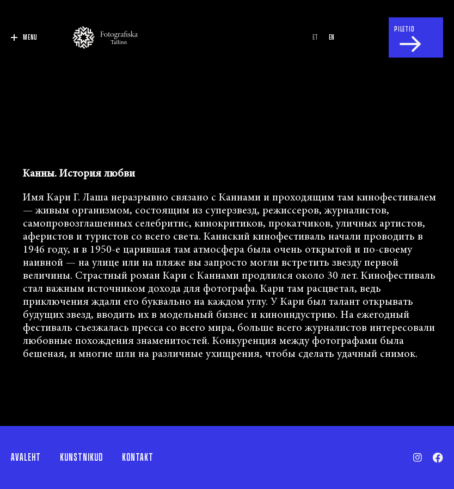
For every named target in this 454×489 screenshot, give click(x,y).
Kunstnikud (81, 457)
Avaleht (26, 457)
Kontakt (138, 457)
